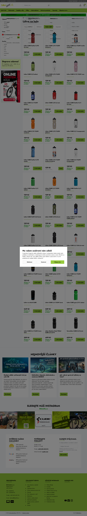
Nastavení (43, 262)
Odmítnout (29, 262)
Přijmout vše (57, 262)
